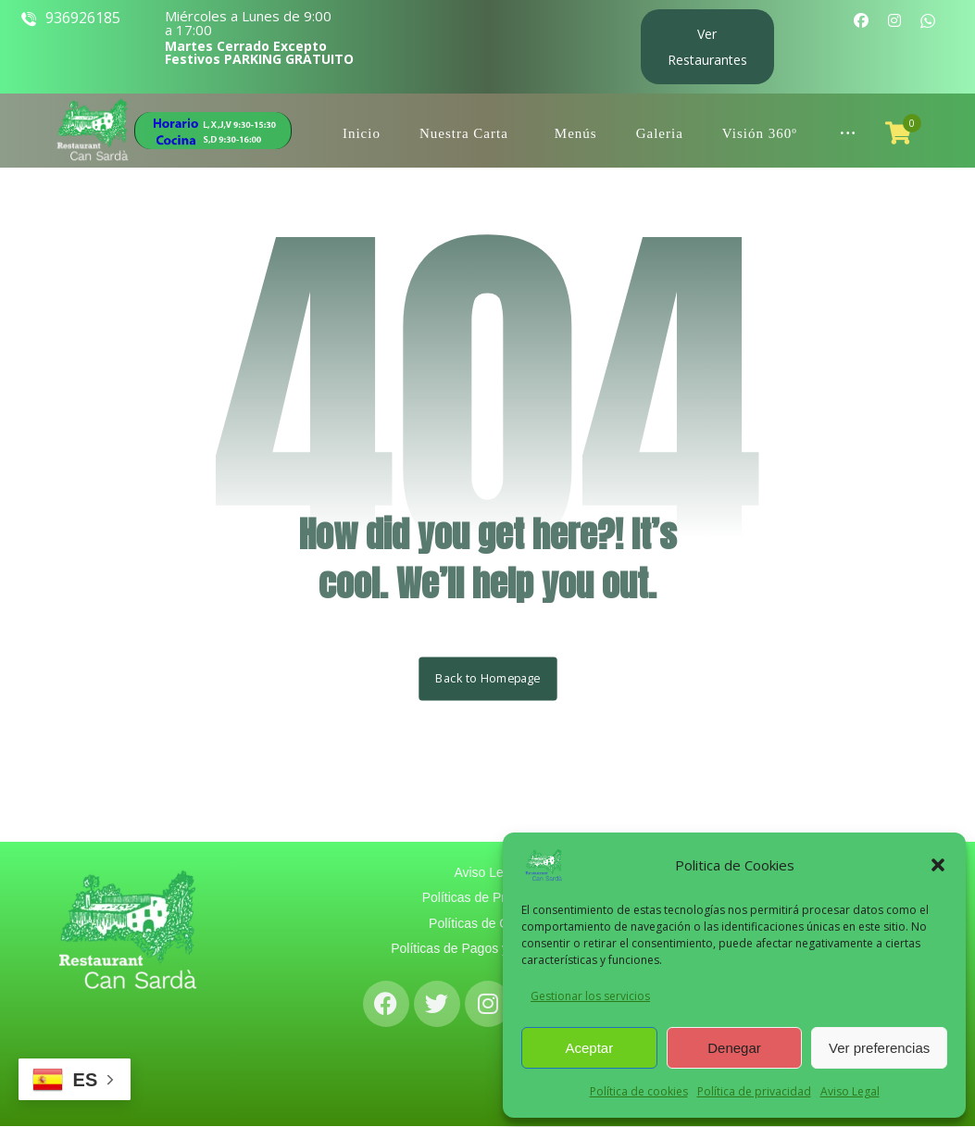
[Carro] (898, 132)
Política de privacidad (754, 1091)
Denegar (734, 1048)
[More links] (848, 122)
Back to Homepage (487, 679)
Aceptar (589, 1048)
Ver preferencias (879, 1048)
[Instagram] (894, 20)
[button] (938, 865)
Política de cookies (639, 1091)
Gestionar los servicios (590, 996)
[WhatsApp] (928, 20)
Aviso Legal (850, 1091)
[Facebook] (861, 20)
